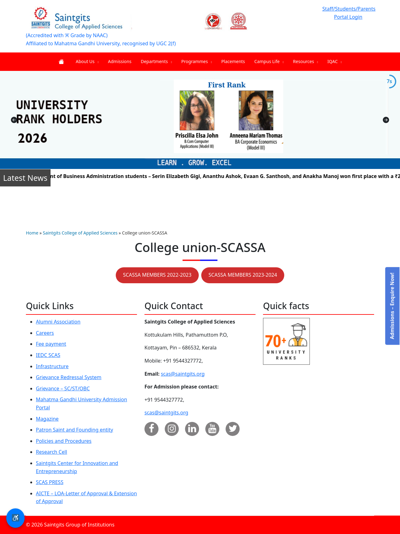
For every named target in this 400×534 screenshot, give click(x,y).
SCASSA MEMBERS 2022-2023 (157, 274)
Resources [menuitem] (305, 61)
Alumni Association (58, 321)
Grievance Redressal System (68, 377)
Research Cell (51, 451)
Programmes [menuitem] (196, 61)
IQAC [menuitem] (334, 61)
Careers (45, 332)
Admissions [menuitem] (119, 61)
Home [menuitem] (62, 61)
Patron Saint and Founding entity (74, 429)
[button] (15, 518)
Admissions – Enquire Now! (391, 306)
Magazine (47, 418)
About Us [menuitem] (87, 61)
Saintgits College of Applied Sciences (80, 233)
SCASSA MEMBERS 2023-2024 (242, 274)
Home (32, 233)
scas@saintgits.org (182, 373)
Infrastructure (52, 366)
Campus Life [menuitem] (269, 61)
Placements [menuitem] (233, 61)
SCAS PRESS (49, 482)
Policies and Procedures (63, 441)
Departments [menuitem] (156, 61)
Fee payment (51, 343)
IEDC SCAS (48, 355)
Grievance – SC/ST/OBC (63, 388)
